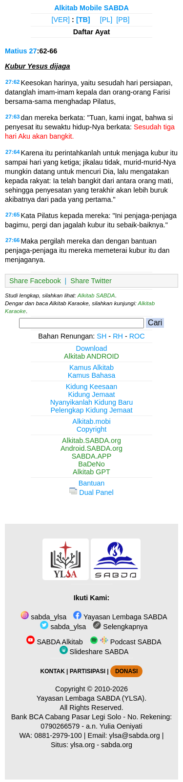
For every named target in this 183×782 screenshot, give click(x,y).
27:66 (12, 240)
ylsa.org (82, 745)
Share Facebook (35, 281)
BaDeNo (91, 464)
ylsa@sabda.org (134, 735)
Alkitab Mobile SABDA (91, 8)
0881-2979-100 (58, 735)
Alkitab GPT (91, 472)
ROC (137, 336)
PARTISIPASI (87, 671)
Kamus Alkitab (91, 367)
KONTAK (53, 671)
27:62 (12, 82)
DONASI (126, 671)
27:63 (12, 117)
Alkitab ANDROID (91, 356)
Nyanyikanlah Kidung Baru (91, 402)
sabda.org (116, 745)
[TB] (83, 20)
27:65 (12, 215)
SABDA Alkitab (54, 642)
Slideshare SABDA (94, 652)
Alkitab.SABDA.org (91, 440)
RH (118, 336)
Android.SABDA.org (91, 448)
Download (91, 348)
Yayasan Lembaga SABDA (120, 617)
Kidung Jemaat (91, 394)
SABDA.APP (92, 456)
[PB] (122, 20)
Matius (16, 51)
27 (33, 51)
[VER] (61, 20)
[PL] (106, 20)
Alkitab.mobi (91, 421)
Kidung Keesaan (92, 387)
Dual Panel (91, 492)
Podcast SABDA (126, 642)
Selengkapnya (120, 627)
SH (101, 336)
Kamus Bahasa (92, 375)
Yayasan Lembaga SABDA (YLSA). (91, 698)
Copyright (92, 429)
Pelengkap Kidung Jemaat (91, 410)
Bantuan (92, 483)
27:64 (12, 152)
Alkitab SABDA (96, 295)
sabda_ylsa (43, 617)
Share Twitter (91, 281)
